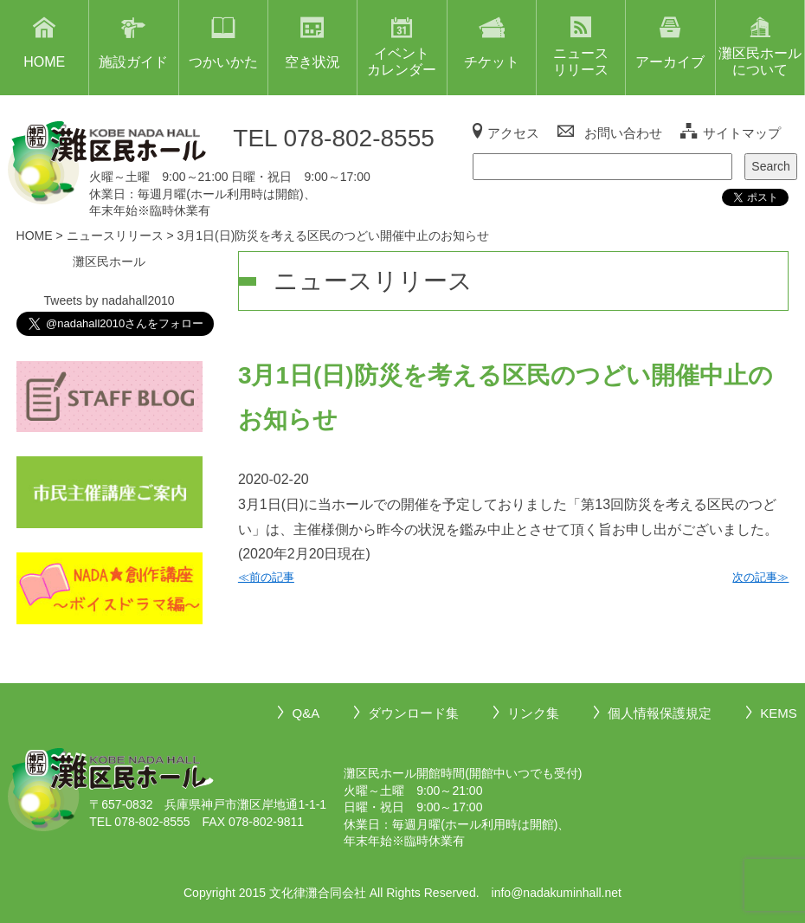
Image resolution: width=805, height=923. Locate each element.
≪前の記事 (266, 577)
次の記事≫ (760, 577)
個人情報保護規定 (660, 713)
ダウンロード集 (413, 713)
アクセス (513, 133)
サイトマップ (742, 133)
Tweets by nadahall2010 (109, 300)
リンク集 (533, 713)
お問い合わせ (623, 133)
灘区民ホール (109, 261)
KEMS (778, 713)
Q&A (305, 713)
